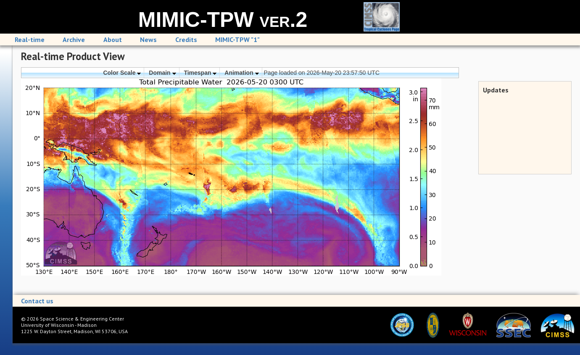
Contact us (37, 301)
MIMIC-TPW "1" (237, 39)
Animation (241, 72)
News (148, 39)
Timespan (200, 72)
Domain (162, 72)
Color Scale (122, 72)
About (112, 39)
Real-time (30, 39)
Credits (186, 39)
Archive (74, 39)
